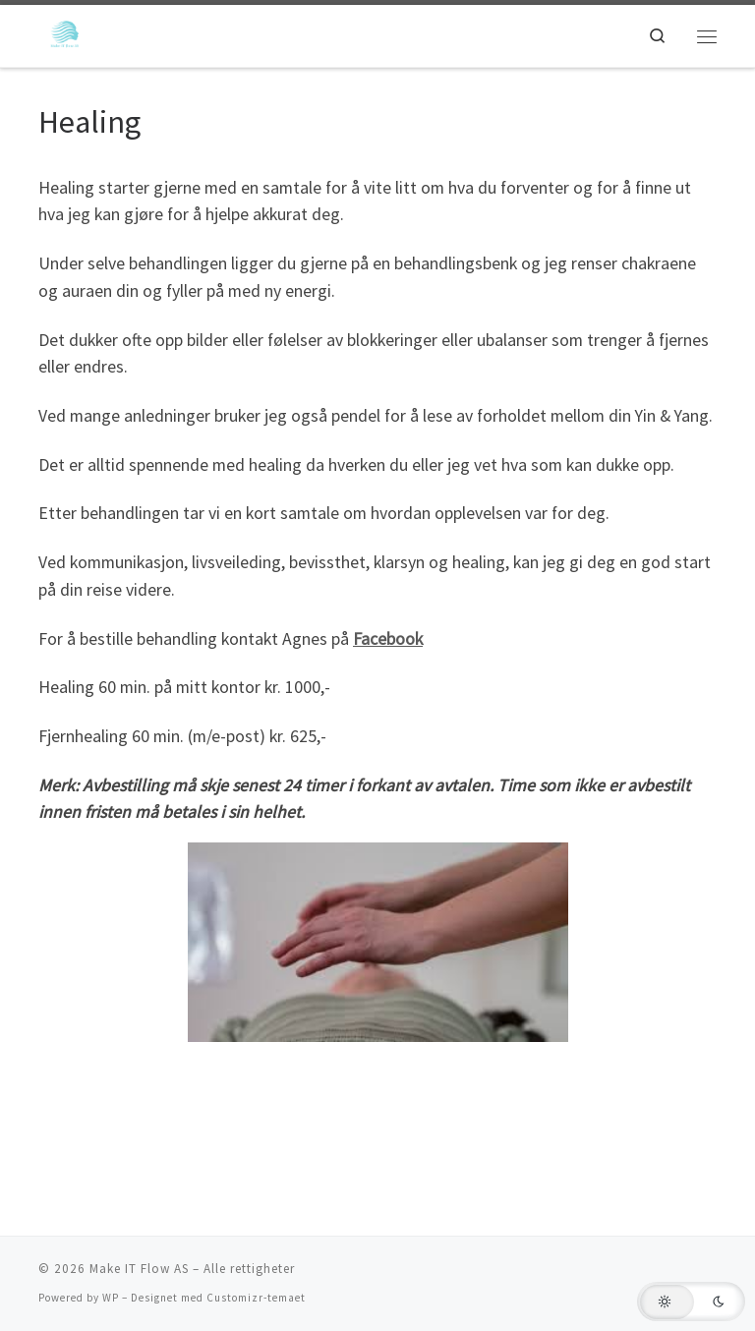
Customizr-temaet (256, 1297)
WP (110, 1297)
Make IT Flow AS (139, 1268)
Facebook (388, 639)
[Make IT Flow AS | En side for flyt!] (65, 33)
